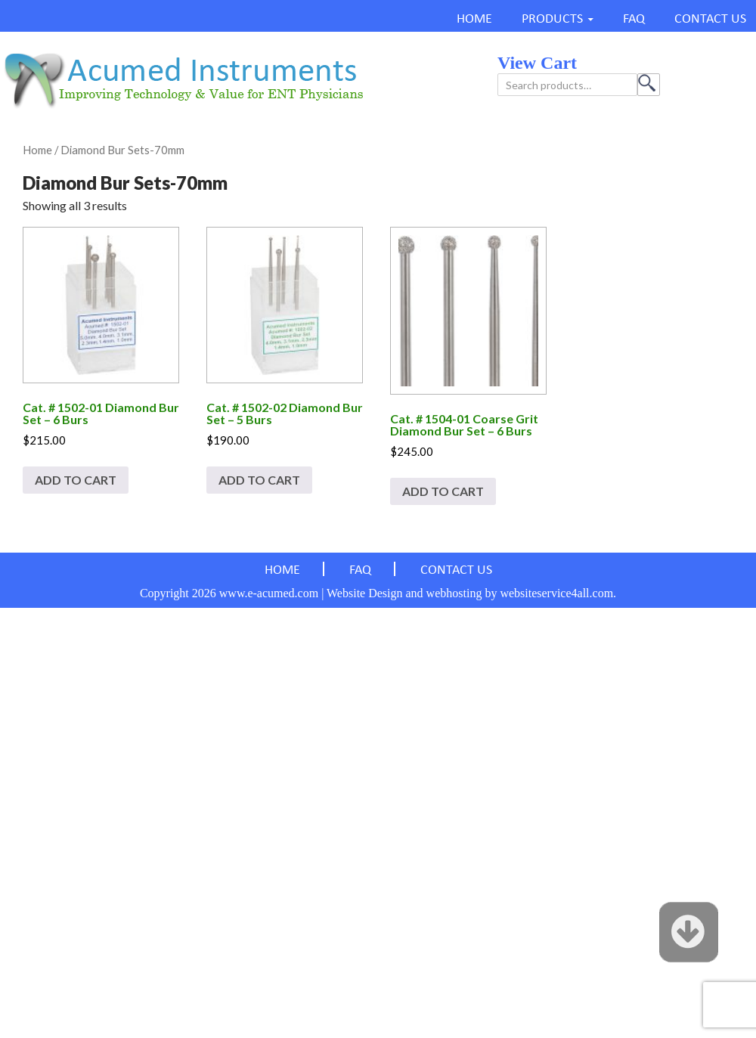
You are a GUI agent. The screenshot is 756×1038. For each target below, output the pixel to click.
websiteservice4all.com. (558, 593)
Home (37, 149)
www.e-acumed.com (268, 593)
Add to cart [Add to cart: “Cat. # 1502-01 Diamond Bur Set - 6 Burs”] (75, 480)
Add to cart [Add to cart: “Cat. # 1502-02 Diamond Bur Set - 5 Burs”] (259, 480)
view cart (537, 63)
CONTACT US (710, 19)
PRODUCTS (552, 19)
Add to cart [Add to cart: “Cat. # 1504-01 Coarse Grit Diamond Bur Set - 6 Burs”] (443, 491)
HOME (474, 19)
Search (648, 84)
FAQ (634, 19)
